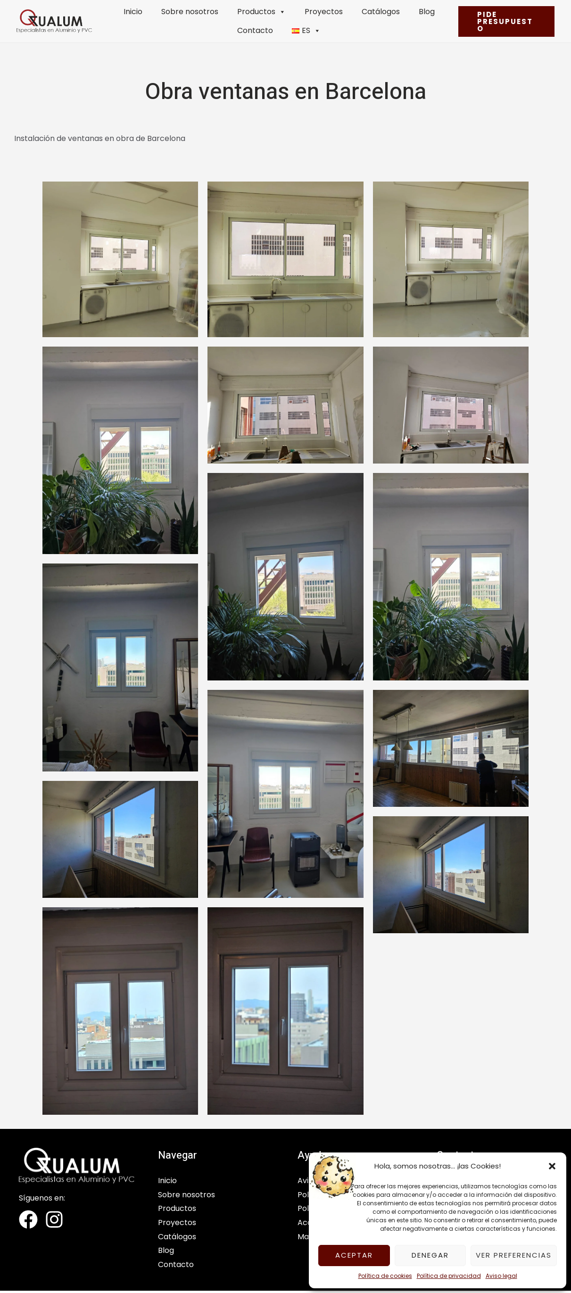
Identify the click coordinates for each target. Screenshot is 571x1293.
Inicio (133, 11)
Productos (261, 11)
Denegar (430, 1255)
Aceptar (354, 1255)
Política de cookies (385, 1276)
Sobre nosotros (189, 11)
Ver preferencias (514, 1255)
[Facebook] (28, 1219)
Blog (427, 11)
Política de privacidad (449, 1276)
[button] (552, 1166)
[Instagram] (54, 1219)
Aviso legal (501, 1276)
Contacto (255, 30)
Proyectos (324, 11)
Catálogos (381, 11)
